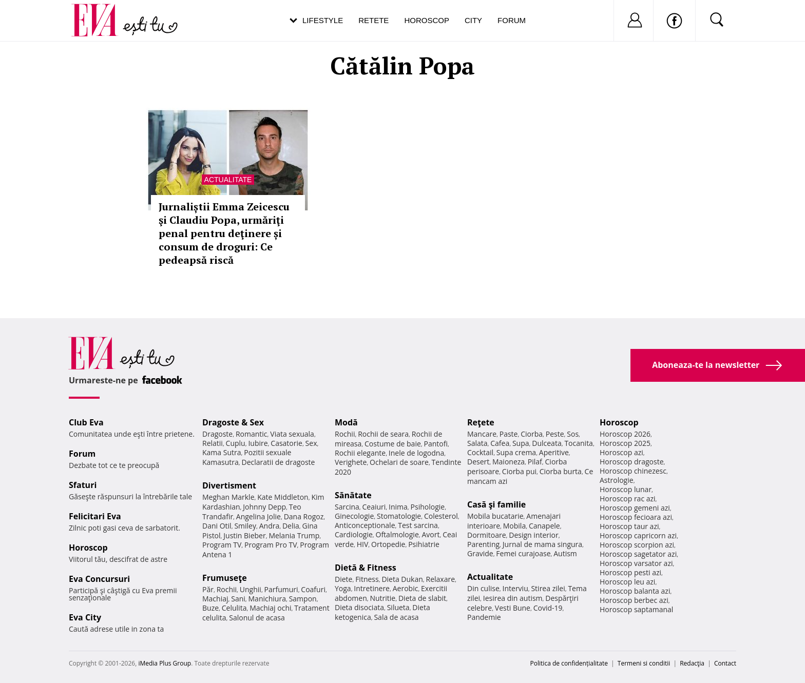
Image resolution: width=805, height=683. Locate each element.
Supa (520, 443)
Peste (555, 434)
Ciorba (532, 434)
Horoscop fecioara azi (636, 517)
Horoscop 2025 (625, 443)
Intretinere (372, 588)
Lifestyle (322, 20)
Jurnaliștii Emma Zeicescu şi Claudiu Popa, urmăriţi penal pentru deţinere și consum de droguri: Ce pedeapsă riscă (224, 233)
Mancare (481, 434)
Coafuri (313, 589)
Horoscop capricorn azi (638, 535)
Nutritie (382, 598)
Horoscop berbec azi (634, 600)
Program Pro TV (270, 545)
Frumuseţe (224, 577)
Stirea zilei (548, 588)
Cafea (499, 443)
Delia (290, 526)
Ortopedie (388, 544)
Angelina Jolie (258, 516)
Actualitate (228, 179)
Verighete (351, 462)
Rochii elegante (360, 453)
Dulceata (546, 443)
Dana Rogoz (304, 516)
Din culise (483, 588)
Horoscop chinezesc (633, 471)
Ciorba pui (519, 471)
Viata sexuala (292, 434)
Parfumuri (281, 589)
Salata (477, 443)
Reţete (480, 422)
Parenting (483, 544)
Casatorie (286, 443)
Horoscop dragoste (632, 461)
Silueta (398, 607)
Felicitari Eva (95, 516)
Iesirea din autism (513, 598)
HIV (363, 544)
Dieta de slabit (422, 598)
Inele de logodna (416, 453)
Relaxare (440, 579)
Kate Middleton (283, 497)
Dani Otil (217, 526)
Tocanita (578, 443)
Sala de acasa (396, 617)
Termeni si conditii (644, 663)
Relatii (212, 443)
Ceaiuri (374, 507)
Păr (208, 589)
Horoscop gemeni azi (635, 508)
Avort (430, 534)
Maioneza (508, 461)
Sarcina (347, 507)
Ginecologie (354, 516)
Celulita (234, 608)
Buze (210, 608)
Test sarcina (418, 525)
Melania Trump (294, 535)
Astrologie (617, 480)
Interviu (515, 588)
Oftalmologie (397, 534)
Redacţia (692, 663)
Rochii (227, 589)
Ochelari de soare (399, 462)
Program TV (221, 545)
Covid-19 (548, 608)
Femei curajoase (523, 553)
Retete (373, 20)
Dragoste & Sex (233, 422)
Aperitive (554, 452)
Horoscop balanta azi (635, 591)
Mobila (514, 526)
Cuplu (235, 443)
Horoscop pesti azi (630, 572)
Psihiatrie (423, 544)
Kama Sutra (221, 452)
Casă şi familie (496, 504)
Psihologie (428, 507)
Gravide (480, 553)
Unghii (250, 589)
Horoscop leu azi (627, 582)
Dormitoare (486, 535)
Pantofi (436, 443)
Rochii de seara (383, 434)
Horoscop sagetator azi (638, 554)
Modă (346, 422)
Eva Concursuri (99, 578)
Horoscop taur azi (629, 526)
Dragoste (217, 434)
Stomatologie (399, 516)
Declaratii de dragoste (278, 462)
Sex (311, 443)
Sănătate (353, 495)
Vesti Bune (512, 608)
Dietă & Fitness (365, 567)
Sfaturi (83, 485)
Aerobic (405, 588)
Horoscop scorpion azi (637, 545)
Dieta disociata (359, 607)
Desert (478, 461)
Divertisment (229, 485)
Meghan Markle (228, 497)
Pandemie (484, 617)
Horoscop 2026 (625, 434)
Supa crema (516, 452)
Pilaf (535, 461)
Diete (343, 579)
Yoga (343, 588)
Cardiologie (354, 534)
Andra (269, 526)
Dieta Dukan (402, 579)
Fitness (367, 579)
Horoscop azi (621, 452)
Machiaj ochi (270, 608)
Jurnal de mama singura (542, 544)
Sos (573, 434)
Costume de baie (393, 443)
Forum (511, 20)
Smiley (245, 526)
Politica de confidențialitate (569, 663)
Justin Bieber (244, 535)
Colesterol (441, 516)
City (473, 20)
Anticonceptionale (365, 525)
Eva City (85, 617)
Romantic (251, 434)
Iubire (257, 443)
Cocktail (480, 452)
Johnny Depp (264, 507)
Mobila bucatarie (495, 516)
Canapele (544, 526)
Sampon (303, 598)
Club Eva (86, 422)
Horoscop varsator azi (636, 563)
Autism (565, 553)
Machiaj (215, 598)
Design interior (533, 535)
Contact (725, 663)
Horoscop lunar (625, 489)
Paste (509, 434)
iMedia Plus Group (164, 663)
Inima (398, 507)
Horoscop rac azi (628, 498)
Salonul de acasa (257, 617)
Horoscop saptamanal (636, 609)
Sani (238, 598)
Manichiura (267, 598)
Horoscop (426, 20)
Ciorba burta (561, 471)
